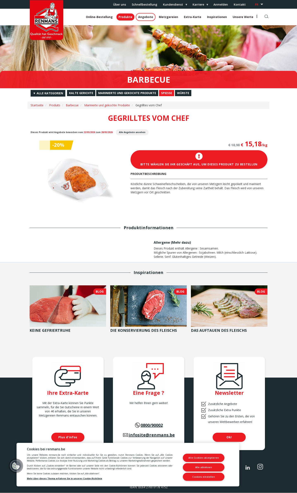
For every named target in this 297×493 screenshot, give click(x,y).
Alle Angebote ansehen (132, 132)
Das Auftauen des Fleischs (219, 330)
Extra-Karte (192, 17)
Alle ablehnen (203, 467)
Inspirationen (217, 17)
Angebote (145, 17)
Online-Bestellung (99, 17)
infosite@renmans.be (152, 435)
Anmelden (220, 4)
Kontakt (240, 4)
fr (256, 4)
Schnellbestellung (144, 4)
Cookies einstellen (203, 476)
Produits (54, 105)
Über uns (119, 4)
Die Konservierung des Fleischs (143, 330)
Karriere (199, 5)
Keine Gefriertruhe (50, 330)
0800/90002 (152, 425)
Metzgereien (168, 17)
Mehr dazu (181, 242)
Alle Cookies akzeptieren (203, 457)
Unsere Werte (243, 17)
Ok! (229, 437)
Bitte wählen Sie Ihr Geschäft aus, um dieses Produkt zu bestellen (199, 159)
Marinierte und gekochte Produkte (107, 105)
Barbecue (72, 105)
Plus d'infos (67, 437)
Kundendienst (173, 5)
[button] (16, 465)
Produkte (125, 17)
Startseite (37, 105)
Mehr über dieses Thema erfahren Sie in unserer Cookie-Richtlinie (64, 478)
